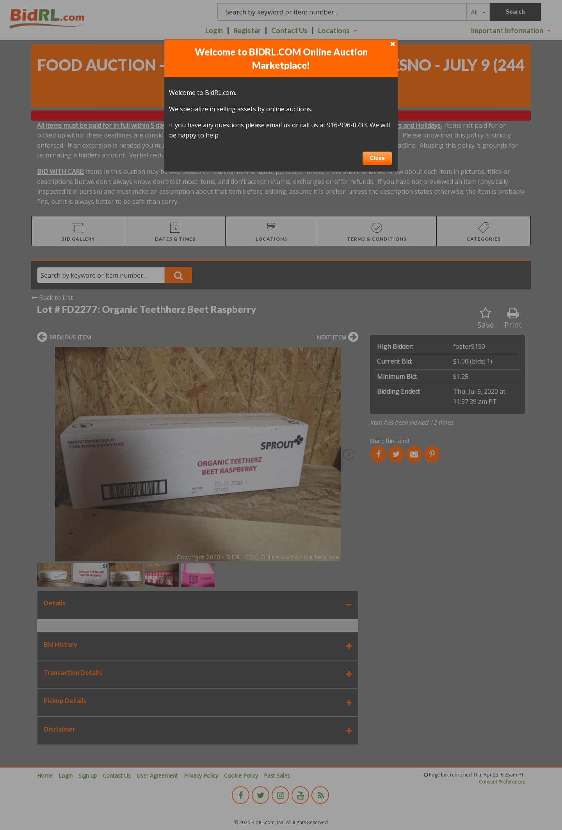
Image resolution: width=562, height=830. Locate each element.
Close (377, 158)
